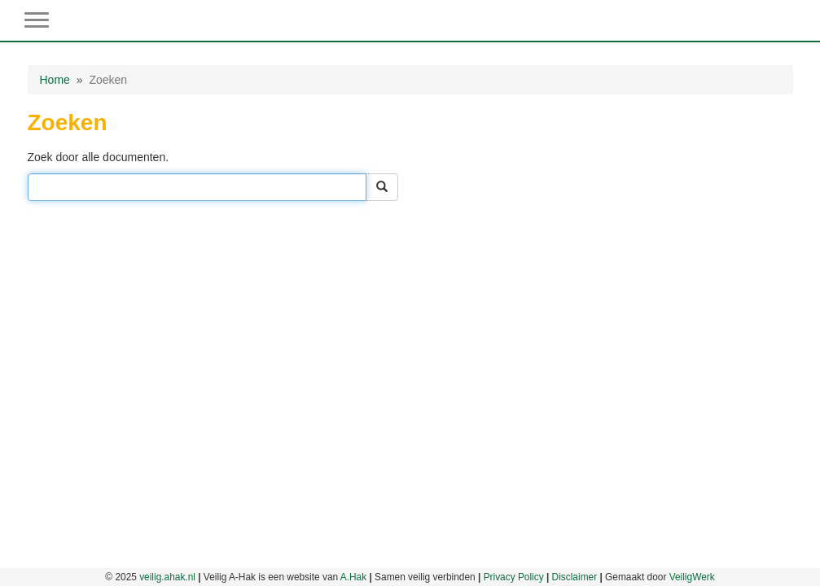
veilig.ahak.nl (167, 577)
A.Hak (353, 577)
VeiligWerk (692, 577)
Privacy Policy (514, 577)
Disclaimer (575, 577)
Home (55, 79)
